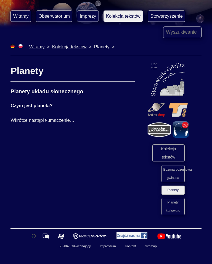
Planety (173, 190)
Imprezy (88, 16)
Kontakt (130, 246)
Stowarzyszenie (166, 16)
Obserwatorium (54, 16)
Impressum (108, 246)
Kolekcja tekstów (123, 16)
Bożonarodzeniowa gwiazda (174, 174)
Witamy (21, 16)
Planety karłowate (173, 206)
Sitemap (151, 246)
